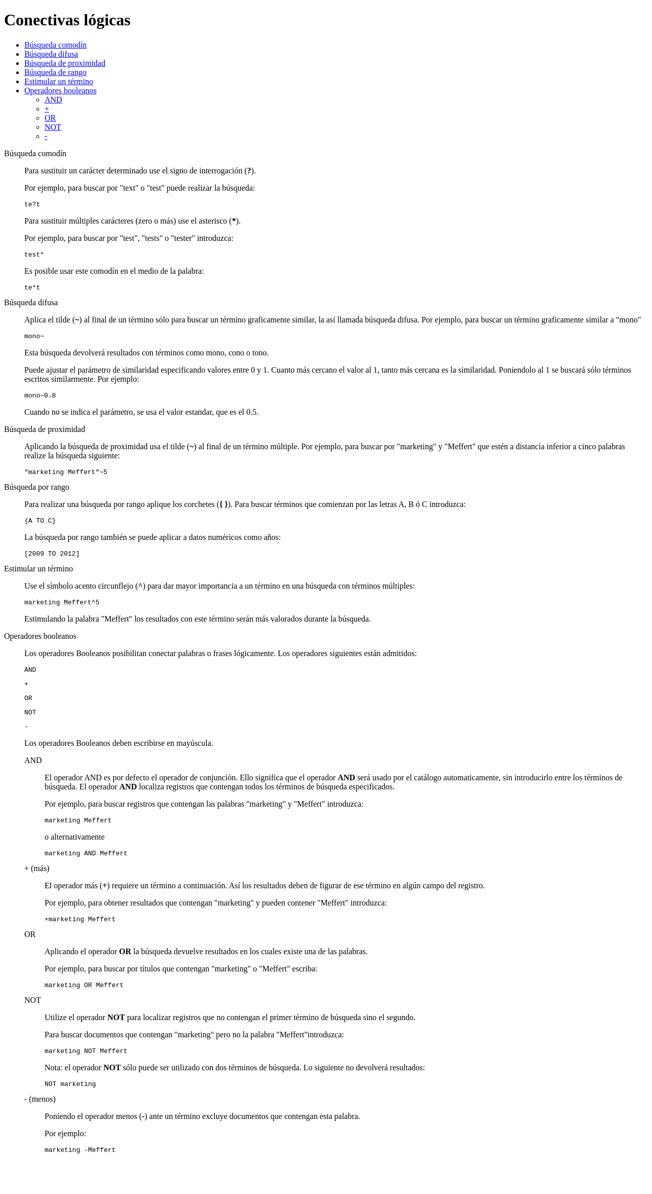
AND (53, 99)
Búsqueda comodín (55, 45)
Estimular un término (58, 81)
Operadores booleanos (60, 90)
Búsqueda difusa (51, 54)
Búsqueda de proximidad (64, 63)
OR (50, 118)
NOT (53, 127)
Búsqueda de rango (55, 72)
